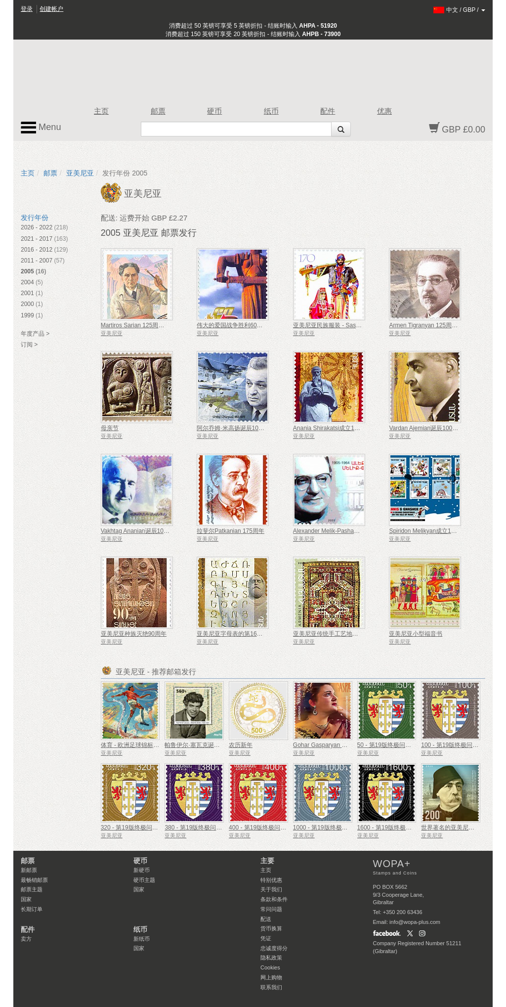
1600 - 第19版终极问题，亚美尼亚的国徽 (411, 827)
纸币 (271, 111)
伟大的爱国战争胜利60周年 (232, 325)
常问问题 (271, 909)
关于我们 (271, 889)
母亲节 (110, 428)
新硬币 (141, 870)
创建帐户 (51, 8)
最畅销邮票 (34, 880)
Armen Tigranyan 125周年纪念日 (432, 325)
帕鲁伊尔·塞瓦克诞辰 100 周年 (205, 745)
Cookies (270, 967)
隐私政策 (271, 958)
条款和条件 (274, 899)
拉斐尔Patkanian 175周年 (230, 530)
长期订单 (31, 909)
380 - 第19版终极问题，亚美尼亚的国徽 (217, 827)
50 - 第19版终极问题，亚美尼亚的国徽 (408, 745)
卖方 (26, 939)
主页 (101, 111)
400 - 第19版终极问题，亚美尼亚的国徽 (281, 827)
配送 (265, 919)
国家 (26, 899)
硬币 (214, 111)
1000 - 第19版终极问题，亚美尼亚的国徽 (347, 827)
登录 (27, 8)
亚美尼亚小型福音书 (415, 633)
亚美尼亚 (80, 173)
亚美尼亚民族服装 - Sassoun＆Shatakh (344, 325)
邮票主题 (31, 889)
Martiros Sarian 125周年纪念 (138, 325)
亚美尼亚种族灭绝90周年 (134, 633)
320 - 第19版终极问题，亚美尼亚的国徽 (153, 827)
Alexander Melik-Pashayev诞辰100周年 (345, 530)
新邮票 (29, 870)
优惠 (384, 111)
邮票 (158, 111)
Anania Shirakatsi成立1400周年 (334, 428)
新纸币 (141, 939)
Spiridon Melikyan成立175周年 (429, 530)
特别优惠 (271, 880)
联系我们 (271, 987)
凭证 (265, 938)
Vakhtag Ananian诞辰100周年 (140, 530)
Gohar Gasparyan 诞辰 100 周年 (336, 745)
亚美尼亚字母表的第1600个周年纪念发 (248, 633)
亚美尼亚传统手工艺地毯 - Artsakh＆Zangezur (354, 633)
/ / (459, 9)
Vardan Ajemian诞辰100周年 (426, 428)
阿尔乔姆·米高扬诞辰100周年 (235, 428)
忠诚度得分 (274, 948)
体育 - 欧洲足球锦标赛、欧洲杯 (142, 745)
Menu (41, 127)
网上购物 (271, 977)
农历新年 (241, 745)
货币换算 (271, 928)
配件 (327, 111)
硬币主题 (144, 880)
